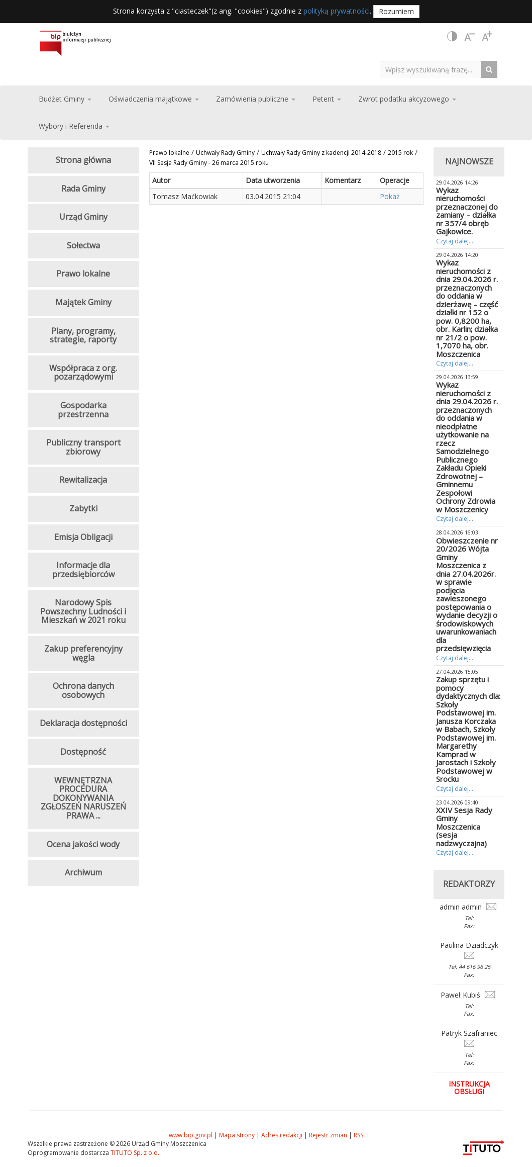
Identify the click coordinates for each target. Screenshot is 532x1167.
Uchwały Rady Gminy (225, 152)
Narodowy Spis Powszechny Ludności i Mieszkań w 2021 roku (83, 611)
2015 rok (400, 152)
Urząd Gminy (83, 216)
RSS (358, 1135)
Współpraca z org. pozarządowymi (83, 373)
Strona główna (83, 159)
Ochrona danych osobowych (83, 690)
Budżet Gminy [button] (65, 99)
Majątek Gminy (83, 302)
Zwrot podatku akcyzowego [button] (407, 99)
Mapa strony (237, 1135)
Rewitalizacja (83, 479)
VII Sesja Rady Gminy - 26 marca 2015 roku (209, 162)
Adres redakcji (281, 1135)
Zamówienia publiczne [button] (255, 99)
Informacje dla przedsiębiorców (83, 570)
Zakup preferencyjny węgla (83, 653)
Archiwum (83, 872)
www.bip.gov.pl (190, 1135)
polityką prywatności (336, 11)
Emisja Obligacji (83, 537)
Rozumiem (396, 11)
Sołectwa (83, 245)
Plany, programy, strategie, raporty (83, 335)
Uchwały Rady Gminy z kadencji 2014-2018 (321, 152)
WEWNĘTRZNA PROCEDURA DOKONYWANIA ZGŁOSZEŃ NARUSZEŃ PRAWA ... (83, 798)
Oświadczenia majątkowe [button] (154, 99)
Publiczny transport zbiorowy (83, 447)
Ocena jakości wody (83, 844)
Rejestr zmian (328, 1135)
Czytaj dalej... (454, 241)
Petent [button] (326, 99)
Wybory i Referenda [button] (74, 126)
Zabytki (83, 508)
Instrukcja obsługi (469, 1087)
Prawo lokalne (169, 152)
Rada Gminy (83, 188)
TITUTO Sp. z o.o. (134, 1152)
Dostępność (83, 751)
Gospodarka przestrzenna (83, 410)
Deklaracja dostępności (83, 723)
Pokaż (390, 196)
